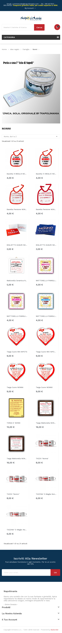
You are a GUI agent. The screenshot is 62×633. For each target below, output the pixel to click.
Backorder (54, 630)
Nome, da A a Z (31, 136)
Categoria (9, 37)
